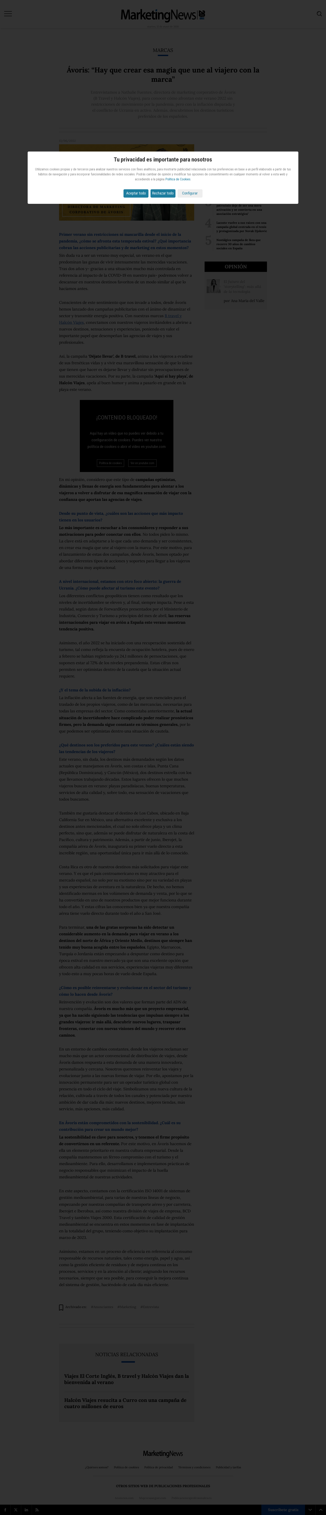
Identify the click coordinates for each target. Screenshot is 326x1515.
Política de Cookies (177, 179)
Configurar (190, 193)
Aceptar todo (136, 193)
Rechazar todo (163, 193)
